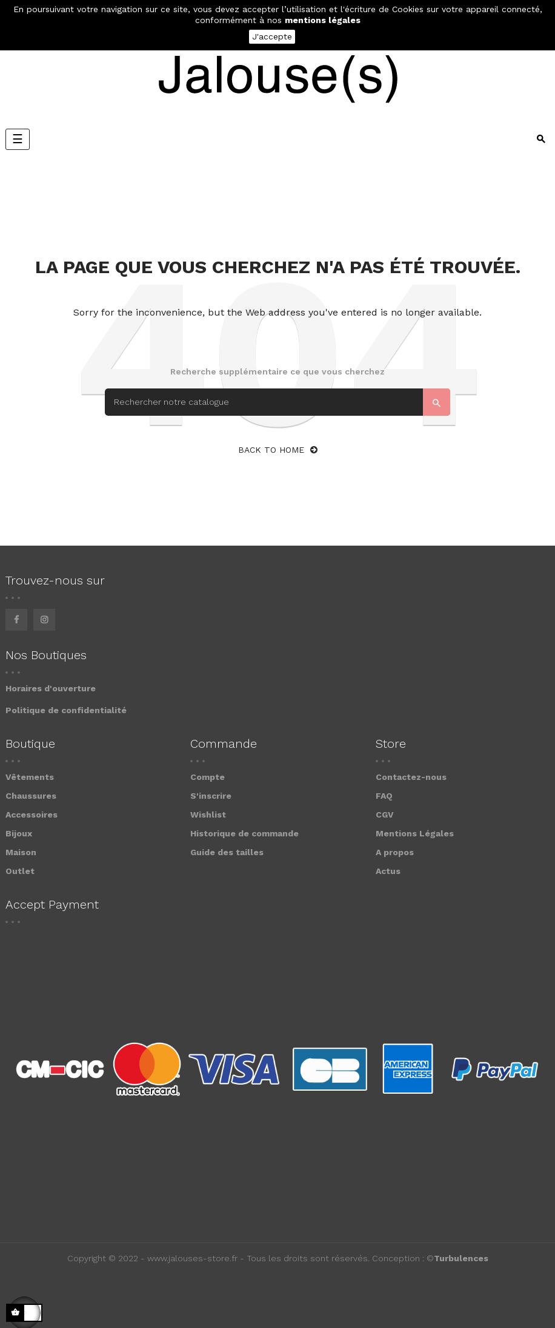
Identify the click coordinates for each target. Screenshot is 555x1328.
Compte (207, 777)
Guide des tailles (227, 852)
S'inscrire (210, 796)
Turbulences (461, 1258)
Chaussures (30, 796)
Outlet (20, 871)
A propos (395, 852)
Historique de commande (244, 833)
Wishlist (208, 814)
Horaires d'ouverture (50, 688)
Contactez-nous (411, 777)
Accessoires (31, 814)
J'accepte (272, 36)
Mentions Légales (415, 833)
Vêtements (29, 777)
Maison (20, 852)
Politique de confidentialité (66, 710)
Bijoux (18, 833)
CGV (385, 814)
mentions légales (323, 20)
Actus (388, 871)
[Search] (277, 402)
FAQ (384, 796)
